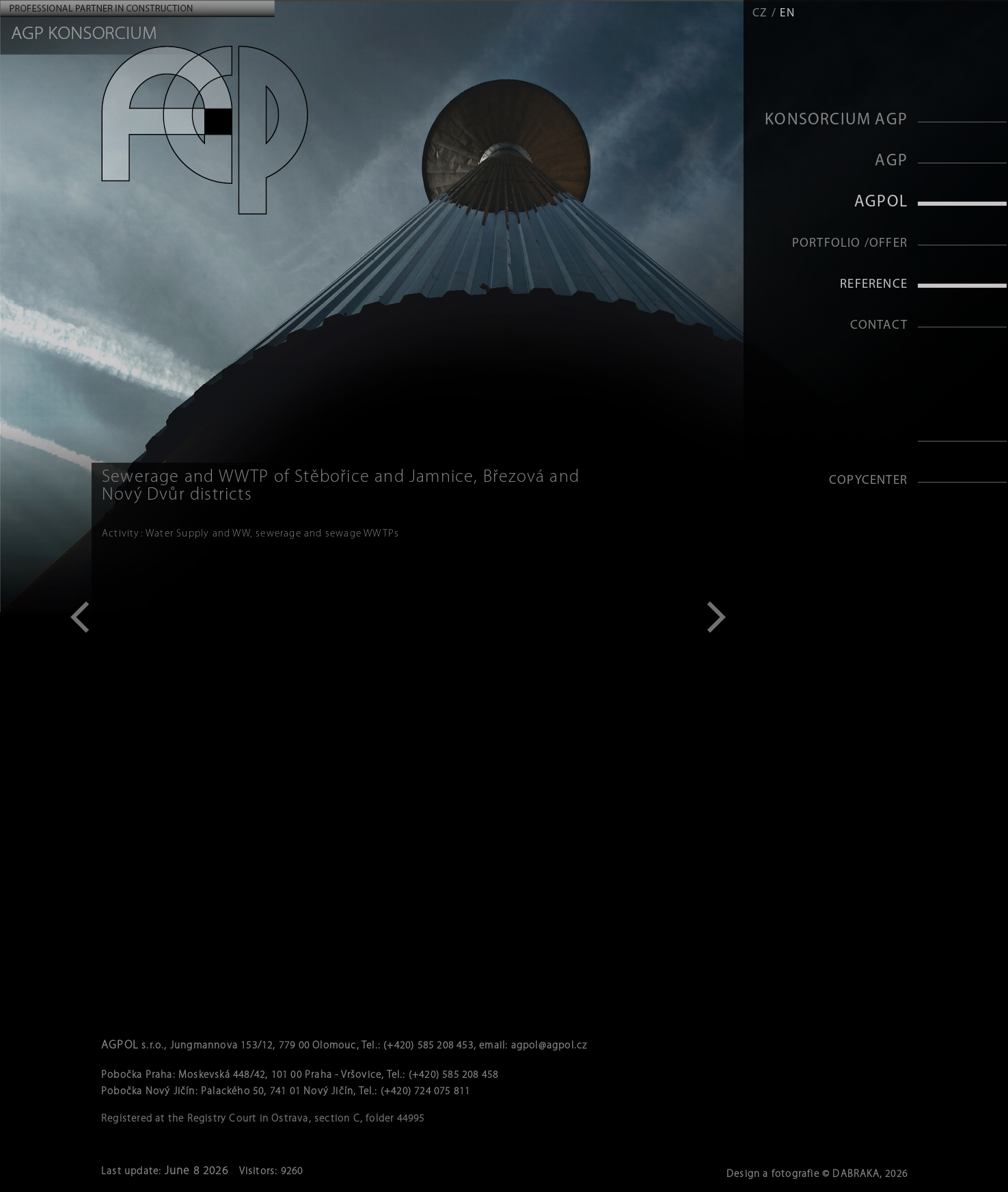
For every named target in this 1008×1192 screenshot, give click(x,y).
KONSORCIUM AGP (836, 120)
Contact (879, 325)
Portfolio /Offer (850, 243)
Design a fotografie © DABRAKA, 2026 (817, 1174)
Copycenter (868, 480)
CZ (759, 13)
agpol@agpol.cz (549, 1046)
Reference (874, 284)
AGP (891, 161)
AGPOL (881, 202)
